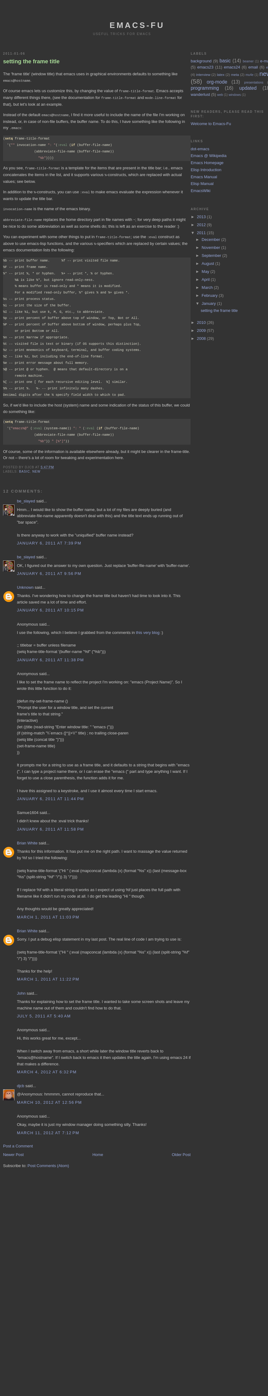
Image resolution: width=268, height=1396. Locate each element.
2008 (202, 338)
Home (98, 1151)
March (208, 287)
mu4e (250, 75)
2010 (202, 322)
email (253, 67)
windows (235, 94)
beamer (248, 61)
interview (203, 75)
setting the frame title (31, 61)
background (201, 61)
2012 (202, 224)
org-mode (217, 82)
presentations (253, 82)
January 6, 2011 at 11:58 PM (50, 825)
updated (248, 88)
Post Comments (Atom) (48, 1162)
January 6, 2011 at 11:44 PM (50, 795)
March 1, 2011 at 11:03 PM (48, 913)
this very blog (148, 629)
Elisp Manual (202, 183)
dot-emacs (200, 149)
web (220, 94)
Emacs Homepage (207, 162)
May (206, 271)
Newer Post (13, 1151)
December (211, 239)
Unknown (25, 583)
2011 (202, 232)
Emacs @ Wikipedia (209, 155)
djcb (20, 1082)
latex (221, 75)
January (209, 303)
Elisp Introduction (206, 169)
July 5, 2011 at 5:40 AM (44, 1012)
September (212, 255)
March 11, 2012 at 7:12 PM (48, 1129)
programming (205, 88)
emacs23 (205, 67)
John (21, 989)
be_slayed (26, 497)
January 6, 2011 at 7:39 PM (49, 539)
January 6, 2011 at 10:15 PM (50, 606)
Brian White (27, 839)
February (210, 295)
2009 (202, 330)
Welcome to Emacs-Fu (211, 123)
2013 (202, 216)
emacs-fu (137, 25)
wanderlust (200, 94)
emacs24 (232, 67)
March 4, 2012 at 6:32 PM (47, 1068)
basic (24, 468)
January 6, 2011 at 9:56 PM (49, 570)
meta (235, 75)
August (208, 263)
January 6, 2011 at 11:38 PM (50, 656)
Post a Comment (18, 1142)
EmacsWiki (200, 190)
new (36, 468)
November (211, 247)
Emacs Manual (204, 177)
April (206, 279)
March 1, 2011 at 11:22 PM (48, 975)
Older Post (181, 1151)
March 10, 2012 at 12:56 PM (49, 1098)
